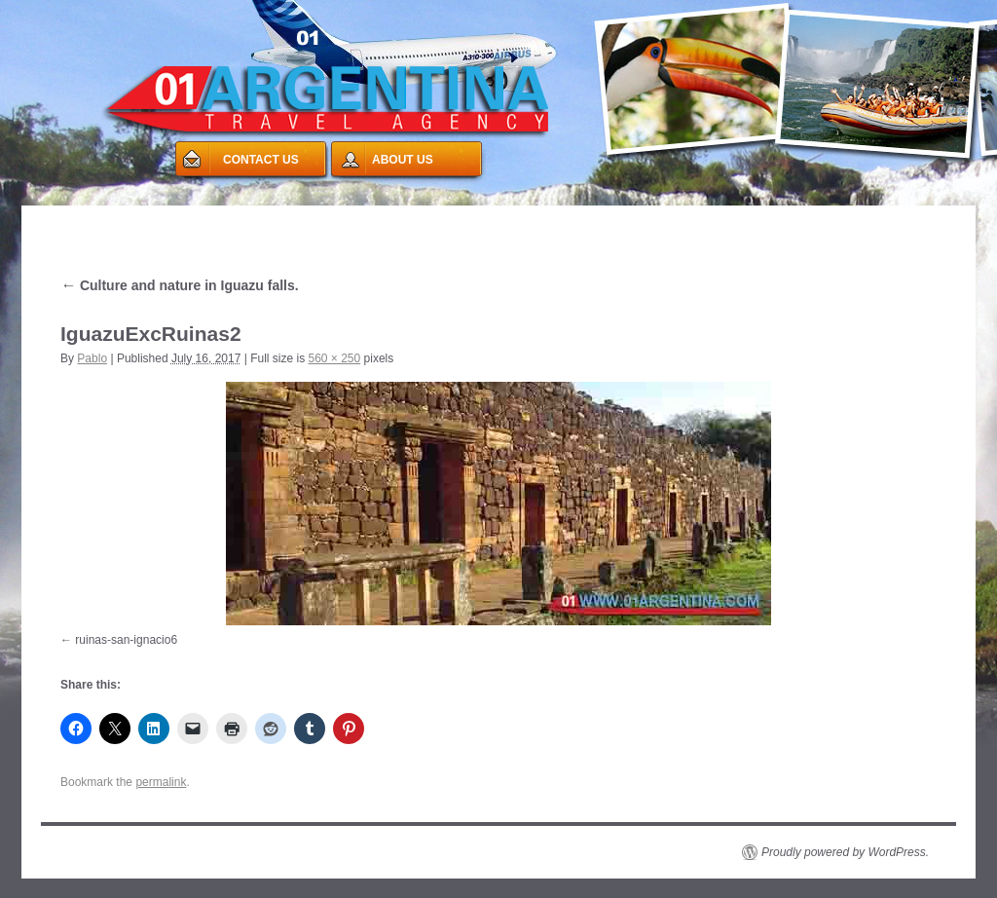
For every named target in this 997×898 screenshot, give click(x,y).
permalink (160, 782)
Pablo (92, 358)
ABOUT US (402, 160)
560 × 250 (334, 358)
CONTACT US (261, 160)
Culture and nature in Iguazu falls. (179, 285)
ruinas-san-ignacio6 (126, 640)
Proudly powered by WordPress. (845, 852)
